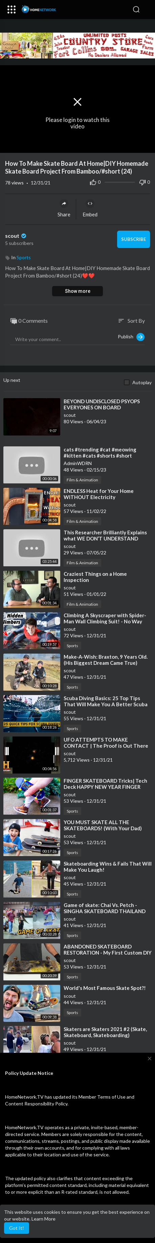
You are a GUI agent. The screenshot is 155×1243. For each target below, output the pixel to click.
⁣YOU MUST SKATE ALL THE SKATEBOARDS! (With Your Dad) (103, 825)
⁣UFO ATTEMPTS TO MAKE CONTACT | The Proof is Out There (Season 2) (106, 745)
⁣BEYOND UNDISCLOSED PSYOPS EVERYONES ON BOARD (102, 404)
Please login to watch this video (77, 123)
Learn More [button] (43, 1219)
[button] (146, 9)
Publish (131, 337)
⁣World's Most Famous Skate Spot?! (105, 988)
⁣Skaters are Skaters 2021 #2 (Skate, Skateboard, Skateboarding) (105, 1032)
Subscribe (133, 239)
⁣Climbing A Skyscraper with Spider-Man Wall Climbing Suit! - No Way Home (105, 621)
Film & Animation (82, 479)
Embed (90, 208)
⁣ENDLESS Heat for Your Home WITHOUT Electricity (99, 494)
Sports (24, 257)
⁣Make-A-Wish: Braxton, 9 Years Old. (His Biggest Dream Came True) (106, 660)
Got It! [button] (16, 1228)
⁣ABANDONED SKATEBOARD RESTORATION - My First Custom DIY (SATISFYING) (108, 952)
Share (64, 208)
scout (16, 235)
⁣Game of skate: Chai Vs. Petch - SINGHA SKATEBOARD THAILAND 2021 (105, 911)
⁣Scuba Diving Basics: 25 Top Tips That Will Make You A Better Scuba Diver (106, 704)
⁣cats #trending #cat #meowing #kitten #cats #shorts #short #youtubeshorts (100, 455)
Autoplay (142, 382)
